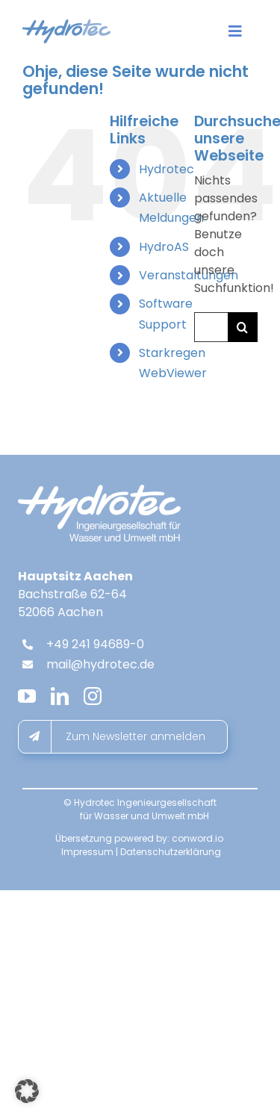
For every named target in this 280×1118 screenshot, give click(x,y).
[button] (27, 1091)
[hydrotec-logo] (66, 25)
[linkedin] (60, 696)
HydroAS (164, 246)
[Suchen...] (211, 327)
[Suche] (243, 327)
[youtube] (27, 696)
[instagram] (93, 696)
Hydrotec (166, 169)
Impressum (87, 851)
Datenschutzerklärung (170, 851)
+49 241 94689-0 (95, 644)
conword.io (197, 838)
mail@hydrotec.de (100, 664)
